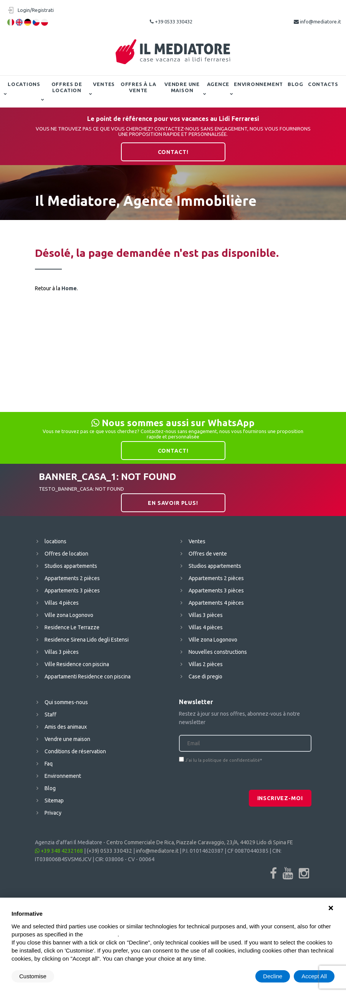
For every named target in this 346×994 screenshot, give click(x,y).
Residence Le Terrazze (72, 627)
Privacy (53, 813)
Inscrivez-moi (280, 798)
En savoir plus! (173, 503)
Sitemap (54, 800)
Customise (32, 976)
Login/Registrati (36, 10)
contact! (173, 152)
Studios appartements (71, 566)
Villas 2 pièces (206, 664)
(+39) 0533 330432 (109, 851)
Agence (218, 84)
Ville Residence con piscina (77, 664)
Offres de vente (208, 554)
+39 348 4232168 (59, 851)
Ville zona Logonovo (69, 615)
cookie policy (101, 934)
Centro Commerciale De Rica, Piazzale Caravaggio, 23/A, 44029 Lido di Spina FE (199, 842)
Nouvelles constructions (218, 652)
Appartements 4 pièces (216, 603)
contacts (323, 84)
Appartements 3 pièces (72, 590)
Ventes (104, 84)
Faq (49, 764)
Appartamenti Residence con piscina (88, 676)
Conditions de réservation (75, 751)
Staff (50, 714)
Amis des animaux (66, 727)
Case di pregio (205, 676)
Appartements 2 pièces (72, 578)
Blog (295, 84)
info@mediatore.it (317, 21)
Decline (272, 976)
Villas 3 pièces (62, 652)
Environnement (258, 84)
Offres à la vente (138, 87)
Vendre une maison (182, 87)
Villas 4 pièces (62, 603)
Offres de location (66, 87)
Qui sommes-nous (66, 702)
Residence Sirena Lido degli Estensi (87, 640)
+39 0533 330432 (171, 21)
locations (24, 84)
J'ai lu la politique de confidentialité (222, 760)
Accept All (314, 976)
